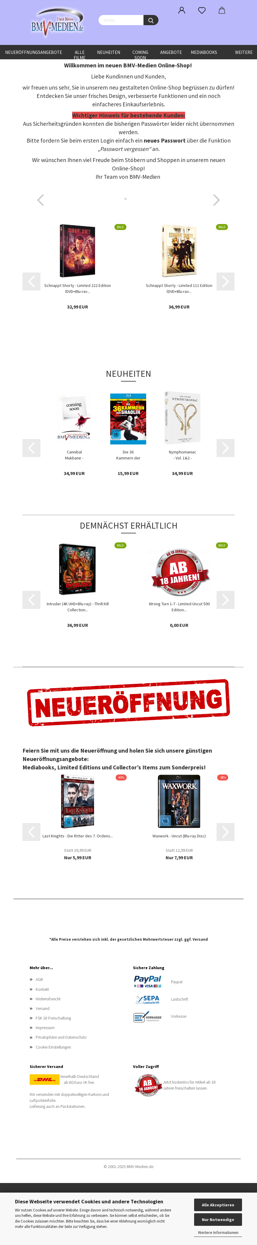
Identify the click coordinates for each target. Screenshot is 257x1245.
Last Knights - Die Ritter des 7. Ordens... (78, 836)
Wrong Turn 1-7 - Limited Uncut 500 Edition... (179, 606)
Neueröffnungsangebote (33, 52)
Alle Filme (79, 54)
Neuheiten (108, 52)
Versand (200, 939)
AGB (39, 979)
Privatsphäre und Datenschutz (61, 1037)
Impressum (45, 1027)
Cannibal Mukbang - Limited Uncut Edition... (74, 454)
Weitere (244, 52)
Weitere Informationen (218, 1232)
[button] (40, 200)
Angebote (171, 52)
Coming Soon (140, 54)
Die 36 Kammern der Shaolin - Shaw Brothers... (128, 454)
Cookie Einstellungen (53, 1047)
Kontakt (42, 989)
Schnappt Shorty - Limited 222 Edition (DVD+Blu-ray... (77, 288)
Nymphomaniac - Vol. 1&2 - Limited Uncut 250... (182, 454)
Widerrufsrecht (48, 999)
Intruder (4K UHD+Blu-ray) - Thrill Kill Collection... (78, 606)
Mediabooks (204, 52)
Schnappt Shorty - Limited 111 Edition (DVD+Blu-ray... (179, 288)
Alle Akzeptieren (218, 1205)
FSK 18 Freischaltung (53, 1018)
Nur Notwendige (218, 1219)
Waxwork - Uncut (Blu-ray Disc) (179, 836)
